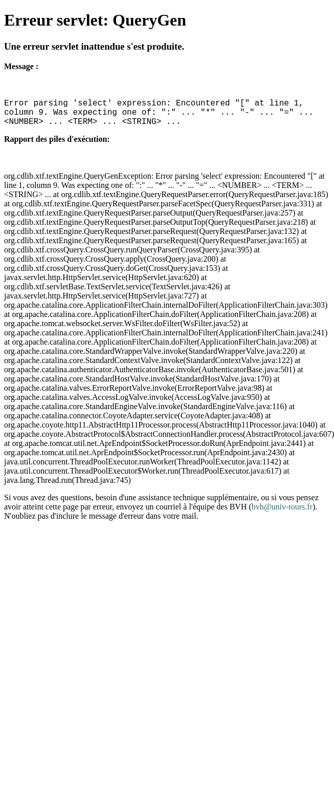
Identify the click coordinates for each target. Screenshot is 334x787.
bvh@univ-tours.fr (282, 506)
